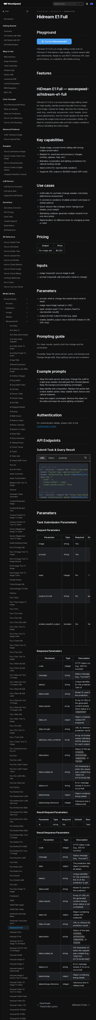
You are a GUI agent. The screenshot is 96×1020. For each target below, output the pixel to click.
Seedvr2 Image (16, 867)
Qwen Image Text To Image (18, 779)
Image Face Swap (17, 208)
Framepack (14, 19)
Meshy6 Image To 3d (18, 477)
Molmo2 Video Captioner (15, 533)
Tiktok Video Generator (15, 915)
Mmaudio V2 (15, 495)
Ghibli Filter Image (17, 28)
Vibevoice (14, 949)
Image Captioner (16, 190)
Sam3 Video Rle (16, 858)
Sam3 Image (14, 845)
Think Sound (15, 910)
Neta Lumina (14, 596)
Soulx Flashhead (16, 897)
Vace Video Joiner (17, 944)
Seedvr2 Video (16, 872)
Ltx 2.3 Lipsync (15, 434)
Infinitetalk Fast (16, 259)
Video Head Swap (17, 982)
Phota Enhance (16, 660)
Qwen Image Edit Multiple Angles (16, 738)
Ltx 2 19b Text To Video (17, 388)
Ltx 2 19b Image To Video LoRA (17, 377)
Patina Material (15, 646)
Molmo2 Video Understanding (16, 551)
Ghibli (12, 24)
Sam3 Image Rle (16, 849)
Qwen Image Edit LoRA (19, 733)
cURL (42, 458)
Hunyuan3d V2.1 (16, 149)
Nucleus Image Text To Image (18, 602)
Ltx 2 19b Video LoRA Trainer (18, 402)
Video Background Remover (17, 954)
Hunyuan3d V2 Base (18, 133)
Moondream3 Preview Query (18, 579)
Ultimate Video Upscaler (15, 934)
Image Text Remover (18, 221)
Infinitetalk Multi (16, 282)
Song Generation (16, 892)
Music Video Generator (15, 590)
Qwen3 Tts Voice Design (16, 821)
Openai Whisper (16, 622)
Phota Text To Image (18, 664)
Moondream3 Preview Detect (18, 565)
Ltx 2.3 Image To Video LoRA (16, 428)
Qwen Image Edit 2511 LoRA (18, 727)
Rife (11, 832)
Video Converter (16, 964)
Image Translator (16, 226)
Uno (11, 940)
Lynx (11, 468)
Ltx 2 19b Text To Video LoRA (17, 395)
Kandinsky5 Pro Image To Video (19, 324)
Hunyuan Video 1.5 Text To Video (17, 113)
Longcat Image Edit (17, 346)
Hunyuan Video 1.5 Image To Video (17, 107)
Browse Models (42, 11)
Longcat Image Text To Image (18, 352)
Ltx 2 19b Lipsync (16, 383)
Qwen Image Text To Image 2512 (18, 786)
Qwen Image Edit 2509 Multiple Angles (19, 715)
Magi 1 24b (14, 472)
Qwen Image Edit (16, 710)
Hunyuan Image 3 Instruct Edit (17, 93)
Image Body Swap (17, 185)
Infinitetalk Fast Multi (18, 264)
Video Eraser (15, 969)
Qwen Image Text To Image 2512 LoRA (18, 793)
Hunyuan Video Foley (18, 119)
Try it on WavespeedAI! (56, 41)
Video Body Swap (17, 960)
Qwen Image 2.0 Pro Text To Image (18, 690)
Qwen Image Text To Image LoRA (18, 800)
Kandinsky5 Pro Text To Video (18, 331)
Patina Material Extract (18, 651)
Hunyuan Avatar (16, 78)
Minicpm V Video (16, 490)
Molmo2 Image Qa (17, 513)
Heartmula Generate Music (18, 38)
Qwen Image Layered (18, 756)
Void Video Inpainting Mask (18, 1008)
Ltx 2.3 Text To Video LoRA (18, 444)
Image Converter (16, 194)
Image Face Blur (16, 203)
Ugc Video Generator (18, 921)
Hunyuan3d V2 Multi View (18, 143)
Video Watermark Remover (17, 1001)
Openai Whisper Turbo (19, 626)
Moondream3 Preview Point (18, 572)
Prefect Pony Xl (16, 669)
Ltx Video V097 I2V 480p (17, 455)
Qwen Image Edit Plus (18, 744)
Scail (12, 863)
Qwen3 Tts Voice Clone (16, 814)
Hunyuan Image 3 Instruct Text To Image (19, 100)
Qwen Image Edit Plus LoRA (18, 750)
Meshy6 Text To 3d (18, 481)
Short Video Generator (19, 876)
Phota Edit (14, 655)
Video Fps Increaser (18, 978)
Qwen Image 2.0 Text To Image (18, 697)
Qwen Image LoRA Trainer (17, 761)
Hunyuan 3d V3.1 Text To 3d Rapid (18, 72)
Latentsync (14, 337)
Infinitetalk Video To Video (18, 288)
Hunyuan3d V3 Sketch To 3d (19, 161)
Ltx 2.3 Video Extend (18, 450)
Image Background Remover (17, 180)
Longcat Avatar (16, 342)
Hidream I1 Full (15, 60)
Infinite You (14, 250)
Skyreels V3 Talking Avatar (18, 886)
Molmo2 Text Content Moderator (18, 526)
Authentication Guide (46, 426)
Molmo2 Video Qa (17, 545)
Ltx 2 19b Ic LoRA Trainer (16, 363)
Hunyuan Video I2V (17, 124)
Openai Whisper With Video (18, 631)
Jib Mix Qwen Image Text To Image (18, 306)
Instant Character (16, 300)
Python (51, 458)
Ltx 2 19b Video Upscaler (16, 409)
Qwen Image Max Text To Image (19, 772)
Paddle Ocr (14, 637)
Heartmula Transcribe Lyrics (18, 45)
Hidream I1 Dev (16, 55)
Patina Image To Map (18, 642)
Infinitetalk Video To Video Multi (18, 294)
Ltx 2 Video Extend (17, 415)
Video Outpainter (16, 987)
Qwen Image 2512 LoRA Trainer (17, 704)
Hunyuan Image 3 (17, 87)
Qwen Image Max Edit (18, 767)
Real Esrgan (14, 827)
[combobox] (68, 4)
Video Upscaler (16, 991)
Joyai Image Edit (16, 319)
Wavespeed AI (56, 11)
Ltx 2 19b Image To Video (17, 370)
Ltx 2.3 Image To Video (16, 421)
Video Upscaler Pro (18, 996)
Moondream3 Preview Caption (18, 558)
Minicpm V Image (16, 486)
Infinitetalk (14, 255)
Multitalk (13, 585)
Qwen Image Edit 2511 (18, 721)
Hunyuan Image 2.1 (17, 83)
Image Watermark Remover (17, 235)
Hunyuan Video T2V (18, 128)
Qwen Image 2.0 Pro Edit (18, 683)
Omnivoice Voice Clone (16, 616)
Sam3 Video (14, 854)
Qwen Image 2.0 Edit (18, 678)
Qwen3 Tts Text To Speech (17, 807)
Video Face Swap (17, 973)
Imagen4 (13, 246)
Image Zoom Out (16, 241)
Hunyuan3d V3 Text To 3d (18, 168)
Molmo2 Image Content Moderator (17, 507)
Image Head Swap (17, 217)
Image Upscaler (16, 230)
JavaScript (62, 458)
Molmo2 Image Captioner (15, 500)
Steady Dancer (16, 901)
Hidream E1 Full (16, 51)
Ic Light (12, 174)
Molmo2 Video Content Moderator (17, 539)
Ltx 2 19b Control (16, 358)
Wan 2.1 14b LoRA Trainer (16, 1015)
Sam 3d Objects (16, 841)
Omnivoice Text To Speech (17, 609)
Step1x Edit (14, 905)
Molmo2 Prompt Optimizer (16, 519)
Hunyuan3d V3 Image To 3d (18, 154)
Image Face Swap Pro (18, 212)
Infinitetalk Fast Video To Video (18, 269)
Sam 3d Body (15, 836)
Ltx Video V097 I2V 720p (17, 462)
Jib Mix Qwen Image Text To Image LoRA (18, 313)
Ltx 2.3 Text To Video (18, 438)
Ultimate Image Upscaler (15, 927)
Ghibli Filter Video (17, 33)
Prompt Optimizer (17, 673)
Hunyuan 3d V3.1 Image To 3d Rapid (17, 65)
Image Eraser (15, 199)
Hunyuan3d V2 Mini (17, 137)
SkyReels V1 (15, 881)
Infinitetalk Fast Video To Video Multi (18, 276)
